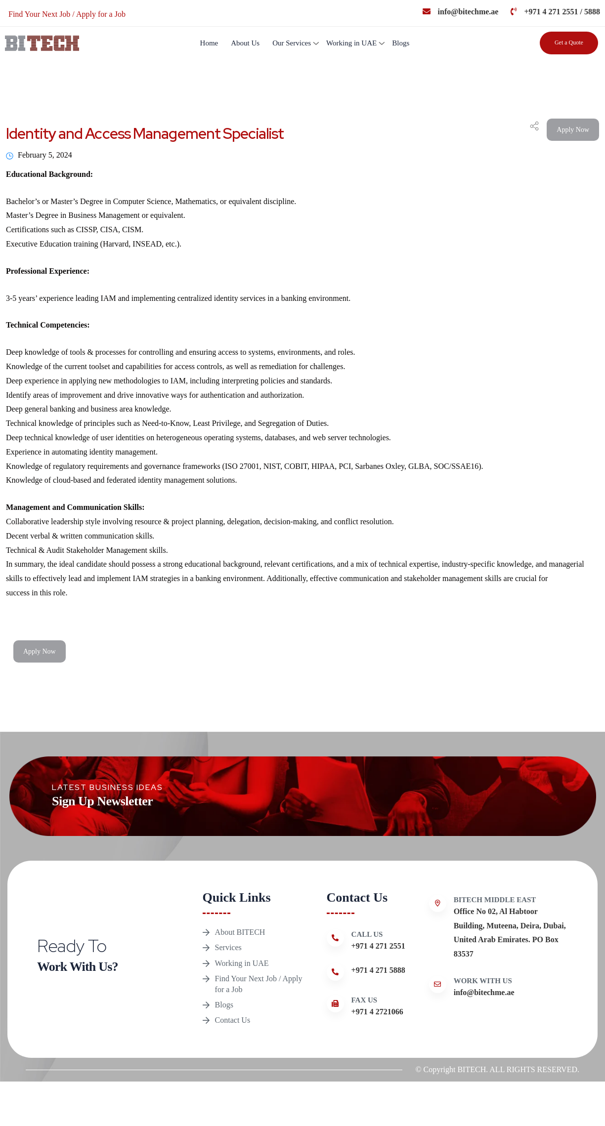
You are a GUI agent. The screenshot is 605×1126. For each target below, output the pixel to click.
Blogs (400, 43)
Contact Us (233, 1060)
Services (228, 959)
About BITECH (240, 936)
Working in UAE (351, 43)
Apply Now (573, 129)
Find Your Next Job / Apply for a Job (258, 1009)
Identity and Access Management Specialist (145, 133)
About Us (245, 43)
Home (209, 43)
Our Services (291, 43)
